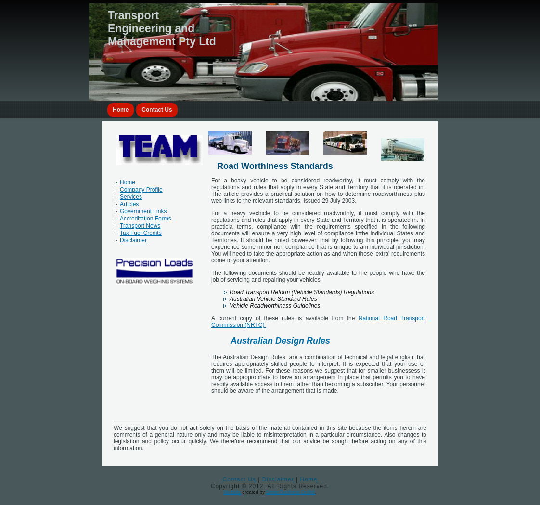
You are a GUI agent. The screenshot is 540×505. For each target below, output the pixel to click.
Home (121, 109)
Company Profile (141, 189)
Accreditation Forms (145, 218)
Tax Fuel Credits (141, 233)
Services (131, 197)
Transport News (140, 225)
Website (232, 492)
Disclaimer (133, 240)
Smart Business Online (290, 492)
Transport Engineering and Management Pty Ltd (162, 28)
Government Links (143, 211)
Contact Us (156, 109)
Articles (129, 204)
